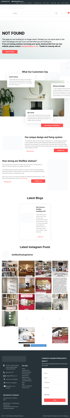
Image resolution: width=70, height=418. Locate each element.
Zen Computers (65, 416)
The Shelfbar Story (37, 3)
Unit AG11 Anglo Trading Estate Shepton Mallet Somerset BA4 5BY (12, 367)
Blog (59, 3)
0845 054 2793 (5, 1)
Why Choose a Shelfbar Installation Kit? (41, 209)
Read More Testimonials (52, 125)
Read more (39, 237)
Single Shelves (25, 370)
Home (23, 368)
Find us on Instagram (11, 382)
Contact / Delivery (65, 3)
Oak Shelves (25, 375)
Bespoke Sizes (25, 377)
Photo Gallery (46, 3)
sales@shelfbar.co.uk (29, 46)
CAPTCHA (46, 394)
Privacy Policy (25, 387)
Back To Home (10, 51)
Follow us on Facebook (12, 379)
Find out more (29, 151)
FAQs (17, 3)
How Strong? (23, 3)
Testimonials (53, 3)
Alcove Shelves (26, 374)
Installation (29, 3)
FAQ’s (23, 382)
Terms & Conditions (27, 386)
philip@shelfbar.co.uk (17, 1)
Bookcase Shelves (26, 372)
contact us (60, 150)
